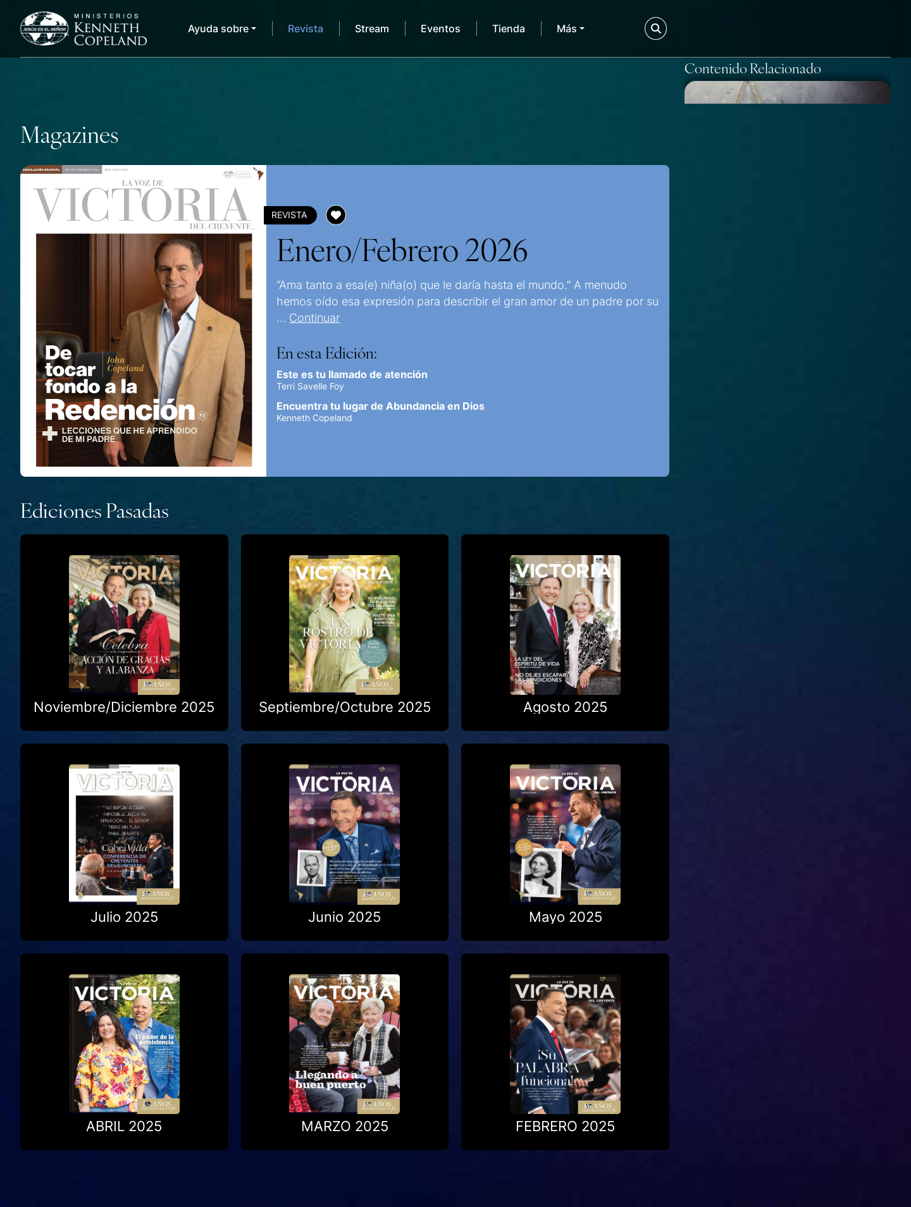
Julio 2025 (124, 905)
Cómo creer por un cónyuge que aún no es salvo (783, 1115)
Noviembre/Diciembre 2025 (124, 695)
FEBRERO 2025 (565, 1115)
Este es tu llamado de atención (343, 374)
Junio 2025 (344, 905)
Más (567, 28)
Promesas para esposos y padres (770, 920)
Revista (305, 28)
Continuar (293, 317)
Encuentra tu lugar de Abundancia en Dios (372, 406)
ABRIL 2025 (124, 1115)
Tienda (508, 28)
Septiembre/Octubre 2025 (345, 695)
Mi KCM (843, 28)
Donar (740, 28)
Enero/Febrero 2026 (393, 248)
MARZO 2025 (344, 1115)
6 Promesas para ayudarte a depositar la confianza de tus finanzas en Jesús (783, 323)
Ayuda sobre (218, 28)
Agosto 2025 (565, 695)
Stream (372, 28)
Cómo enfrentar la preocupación (752, 724)
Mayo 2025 (565, 905)
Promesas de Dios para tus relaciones (776, 528)
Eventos (441, 28)
